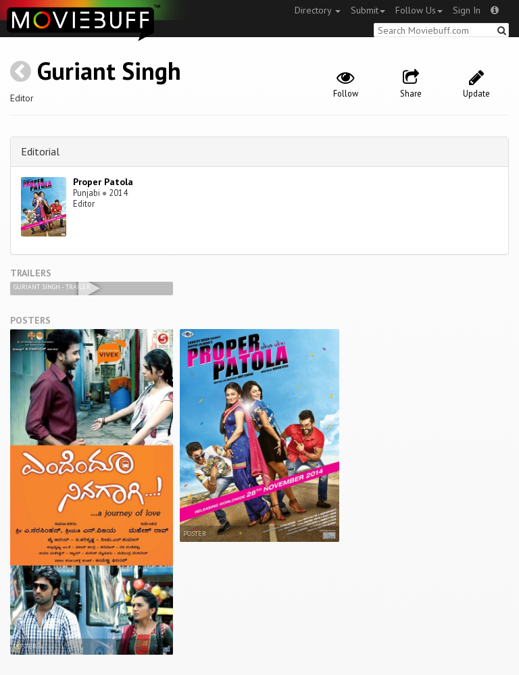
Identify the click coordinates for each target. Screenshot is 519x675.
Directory (318, 10)
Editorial (40, 151)
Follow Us (419, 10)
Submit (368, 10)
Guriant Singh (109, 70)
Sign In (466, 10)
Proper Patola (103, 182)
